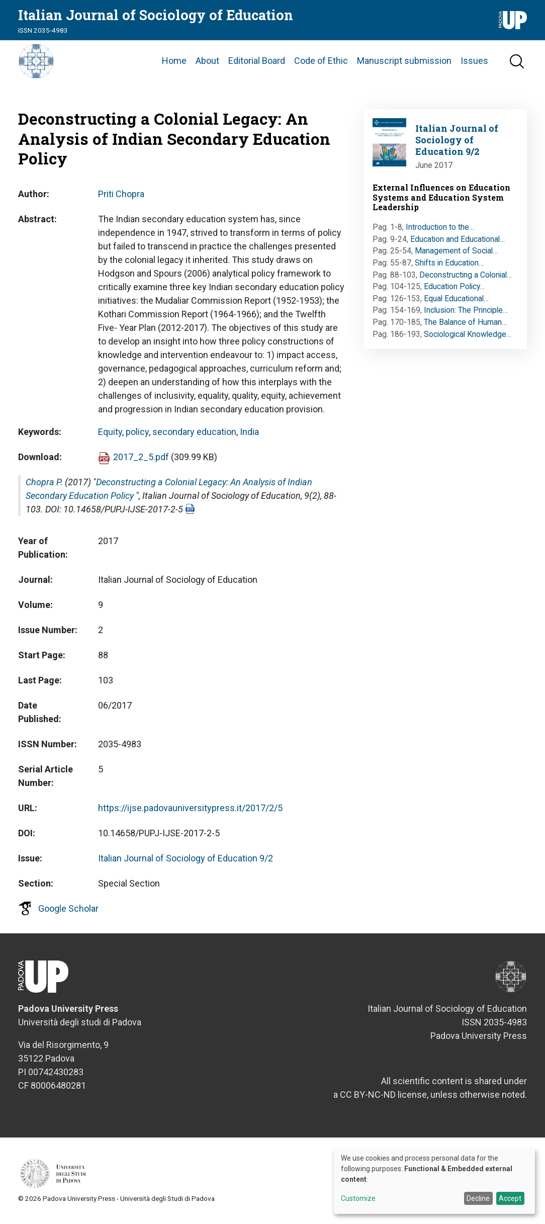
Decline (478, 1198)
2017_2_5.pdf (141, 460)
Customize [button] (358, 1198)
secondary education (194, 434)
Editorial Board (256, 62)
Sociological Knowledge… (467, 337)
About (207, 62)
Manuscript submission (404, 62)
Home (174, 62)
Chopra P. (44, 485)
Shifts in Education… (449, 266)
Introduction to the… (440, 230)
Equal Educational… (456, 301)
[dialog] (434, 1181)
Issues (474, 62)
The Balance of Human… (465, 325)
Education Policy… (454, 290)
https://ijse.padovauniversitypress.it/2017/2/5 (190, 811)
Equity (110, 434)
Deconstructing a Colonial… (465, 278)
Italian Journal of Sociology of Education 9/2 (185, 861)
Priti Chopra (121, 197)
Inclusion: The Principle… (466, 313)
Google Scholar (68, 911)
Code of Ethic (321, 62)
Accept (510, 1198)
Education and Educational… (457, 242)
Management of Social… (456, 254)
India (249, 434)
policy (137, 434)
